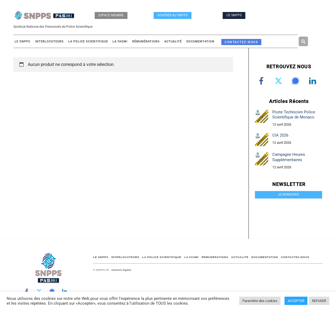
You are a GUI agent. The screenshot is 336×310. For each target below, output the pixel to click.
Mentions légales (121, 269)
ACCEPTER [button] (296, 301)
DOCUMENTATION (200, 41)
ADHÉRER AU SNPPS (172, 15)
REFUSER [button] (319, 301)
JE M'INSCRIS (288, 194)
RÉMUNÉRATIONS (146, 41)
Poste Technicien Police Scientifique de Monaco (293, 115)
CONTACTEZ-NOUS (241, 42)
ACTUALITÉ (173, 41)
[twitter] (279, 80)
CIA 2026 (280, 135)
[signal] (296, 80)
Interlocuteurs (49, 41)
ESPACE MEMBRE (111, 15)
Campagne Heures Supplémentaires (288, 157)
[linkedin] (313, 80)
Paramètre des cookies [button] (259, 301)
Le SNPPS (22, 41)
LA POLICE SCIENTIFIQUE (88, 41)
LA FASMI (120, 41)
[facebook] (262, 80)
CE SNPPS (234, 15)
